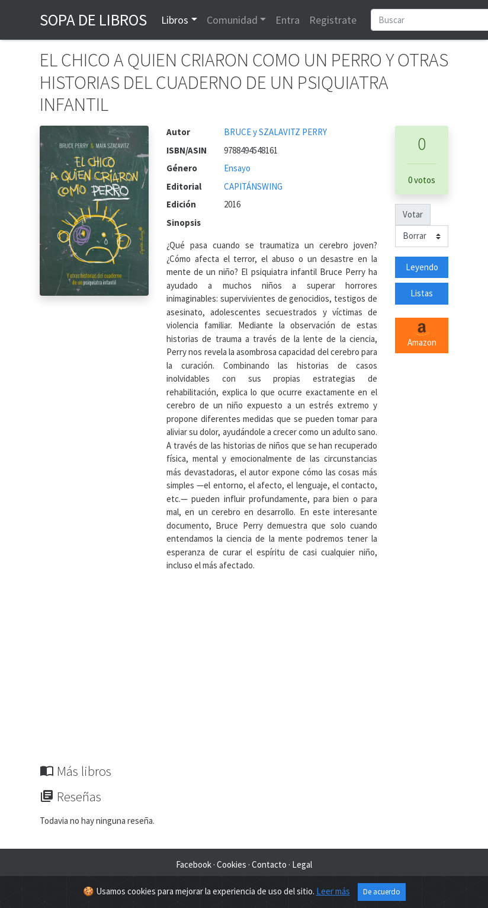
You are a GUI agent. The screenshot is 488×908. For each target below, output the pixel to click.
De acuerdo (381, 892)
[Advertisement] (244, 674)
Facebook (193, 864)
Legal (302, 864)
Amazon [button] (421, 335)
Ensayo (237, 168)
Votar (413, 214)
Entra (287, 20)
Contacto (269, 864)
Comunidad (232, 20)
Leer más (333, 891)
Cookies (231, 864)
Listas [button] (421, 293)
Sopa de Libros (93, 19)
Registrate (333, 20)
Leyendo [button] (422, 267)
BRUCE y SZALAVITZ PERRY (275, 132)
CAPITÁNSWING (253, 186)
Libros (174, 20)
